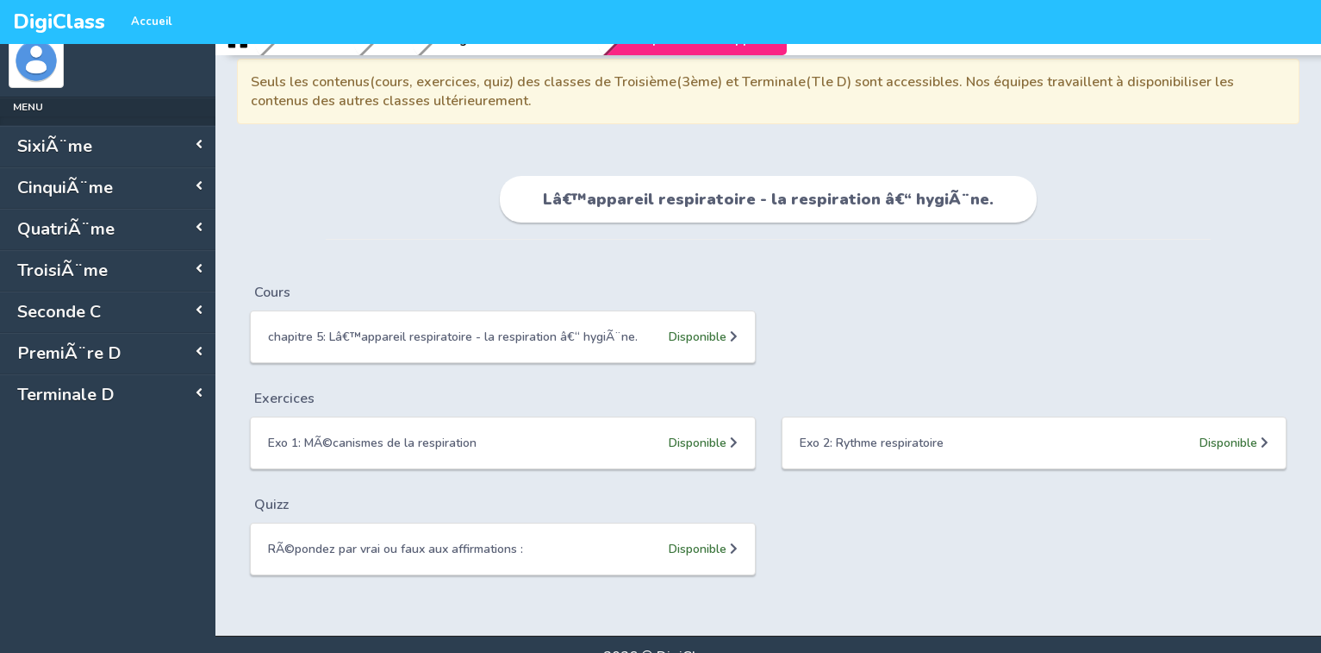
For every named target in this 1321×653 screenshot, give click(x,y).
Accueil (151, 21)
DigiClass (59, 21)
